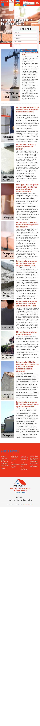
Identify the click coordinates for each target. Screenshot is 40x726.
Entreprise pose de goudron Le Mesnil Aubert (34, 465)
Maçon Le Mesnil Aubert (4, 457)
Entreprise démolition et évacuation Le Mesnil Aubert (24, 458)
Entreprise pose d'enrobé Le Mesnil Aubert (34, 459)
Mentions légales (28, 504)
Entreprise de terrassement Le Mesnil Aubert (14, 458)
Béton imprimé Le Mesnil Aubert (5, 467)
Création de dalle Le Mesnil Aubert (24, 464)
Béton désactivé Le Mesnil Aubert (4, 461)
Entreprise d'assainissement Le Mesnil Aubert (15, 465)
